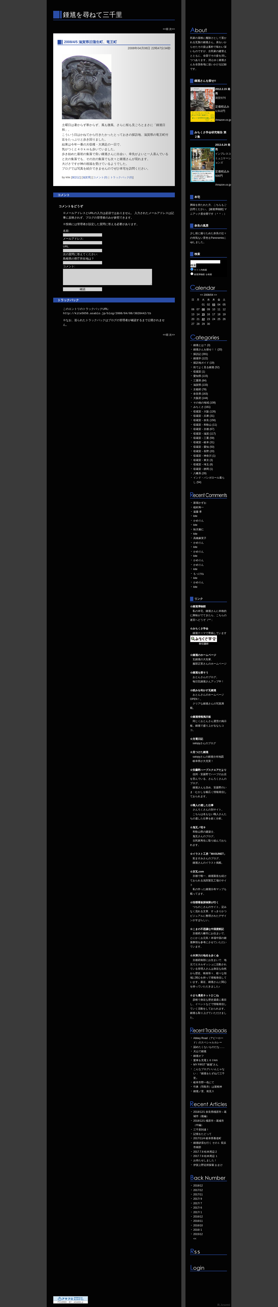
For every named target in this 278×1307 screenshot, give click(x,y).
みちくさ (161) (201, 406)
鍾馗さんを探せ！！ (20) (207, 349)
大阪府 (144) (200, 398)
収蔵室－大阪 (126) (204, 411)
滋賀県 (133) (200, 384)
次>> (172, 29)
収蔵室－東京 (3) (203, 460)
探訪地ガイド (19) (203, 362)
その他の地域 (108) (204, 402)
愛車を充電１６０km (205, 1060)
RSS (208, 1251)
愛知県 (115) (200, 375)
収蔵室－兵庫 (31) (203, 415)
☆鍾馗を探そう (199, 672)
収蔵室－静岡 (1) (203, 469)
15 (203, 314)
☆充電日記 (196, 738)
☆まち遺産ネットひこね (204, 995)
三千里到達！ (201, 1129)
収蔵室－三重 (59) (203, 437)
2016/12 (198, 1216)
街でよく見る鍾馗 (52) (206, 367)
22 (203, 319)
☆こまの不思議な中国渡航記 (207, 929)
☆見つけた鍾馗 (199, 752)
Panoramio (217, 237)
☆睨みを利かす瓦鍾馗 (203, 690)
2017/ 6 (197, 1207)
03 (213, 304)
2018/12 (198, 1185)
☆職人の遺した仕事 (201, 805)
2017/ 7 (197, 1203)
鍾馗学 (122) (200, 358)
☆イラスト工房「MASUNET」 (208, 853)
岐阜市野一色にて (203, 1082)
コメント (64, 195)
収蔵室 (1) (199, 371)
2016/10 (198, 1225)
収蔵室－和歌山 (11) (205, 424)
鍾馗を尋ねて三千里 (92, 14)
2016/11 (198, 1220)
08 (203, 309)
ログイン (208, 1268)
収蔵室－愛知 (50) (203, 446)
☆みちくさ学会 (199, 628)
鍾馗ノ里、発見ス (203, 1091)
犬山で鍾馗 (199, 1051)
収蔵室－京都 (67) (203, 429)
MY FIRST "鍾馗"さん (205, 1064)
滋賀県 (87, 177)
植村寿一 (198, 507)
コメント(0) (100, 177)
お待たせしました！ (205, 1160)
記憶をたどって (202, 1133)
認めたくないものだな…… (209, 1047)
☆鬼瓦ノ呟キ (198, 827)
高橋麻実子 (199, 538)
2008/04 (208, 294)
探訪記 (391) (200, 354)
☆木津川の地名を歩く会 (204, 955)
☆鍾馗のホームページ (203, 655)
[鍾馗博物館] (216, 209)
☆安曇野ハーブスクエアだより (208, 769)
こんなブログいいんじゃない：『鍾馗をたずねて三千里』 (209, 1074)
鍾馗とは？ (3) (201, 345)
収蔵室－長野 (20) (203, 451)
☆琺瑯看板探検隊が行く (204, 902)
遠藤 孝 (197, 511)
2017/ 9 (197, 1198)
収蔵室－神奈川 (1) (204, 455)
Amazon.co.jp (223, 119)
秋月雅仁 (198, 529)
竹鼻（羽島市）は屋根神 (207, 1086)
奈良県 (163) (200, 393)
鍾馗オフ (198, 1055)
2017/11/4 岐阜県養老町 (207, 1138)
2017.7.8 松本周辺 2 (205, 1151)
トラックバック (68, 300)
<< (201, 294)
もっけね (198, 573)
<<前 (166, 29)
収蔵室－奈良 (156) (204, 420)
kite (195, 516)
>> (215, 294)
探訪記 (76, 177)
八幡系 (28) (200, 473)
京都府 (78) (200, 389)
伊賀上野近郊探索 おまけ (208, 1164)
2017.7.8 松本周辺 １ (205, 1156)
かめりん (198, 520)
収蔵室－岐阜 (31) (203, 442)
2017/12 (198, 1190)
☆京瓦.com (197, 871)
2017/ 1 (197, 1212)
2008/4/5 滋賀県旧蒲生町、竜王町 (90, 42)
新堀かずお (199, 502)
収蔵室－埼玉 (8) (203, 464)
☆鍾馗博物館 (198, 606)
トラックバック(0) (121, 177)
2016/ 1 (197, 1229)
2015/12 (198, 1234)
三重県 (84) (200, 380)
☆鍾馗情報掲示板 (200, 716)
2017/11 (198, 1194)
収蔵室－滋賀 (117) (204, 433)
